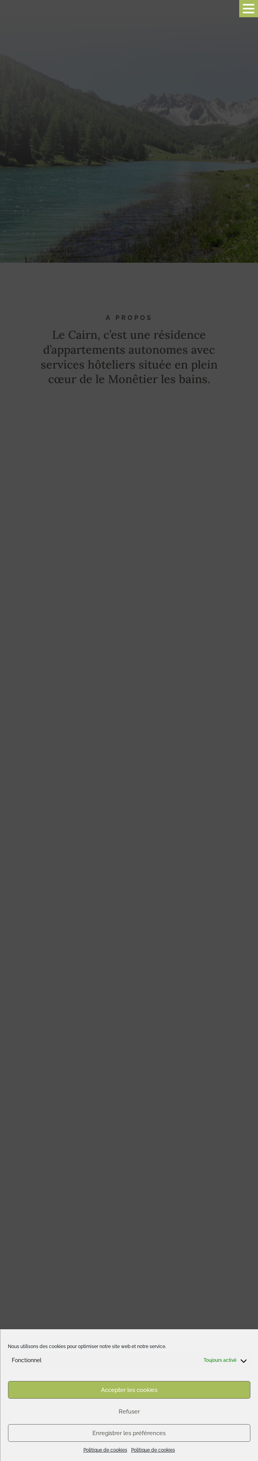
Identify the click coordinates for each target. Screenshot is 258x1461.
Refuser (129, 1411)
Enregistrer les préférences (129, 1433)
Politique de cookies (105, 1450)
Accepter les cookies (129, 1390)
